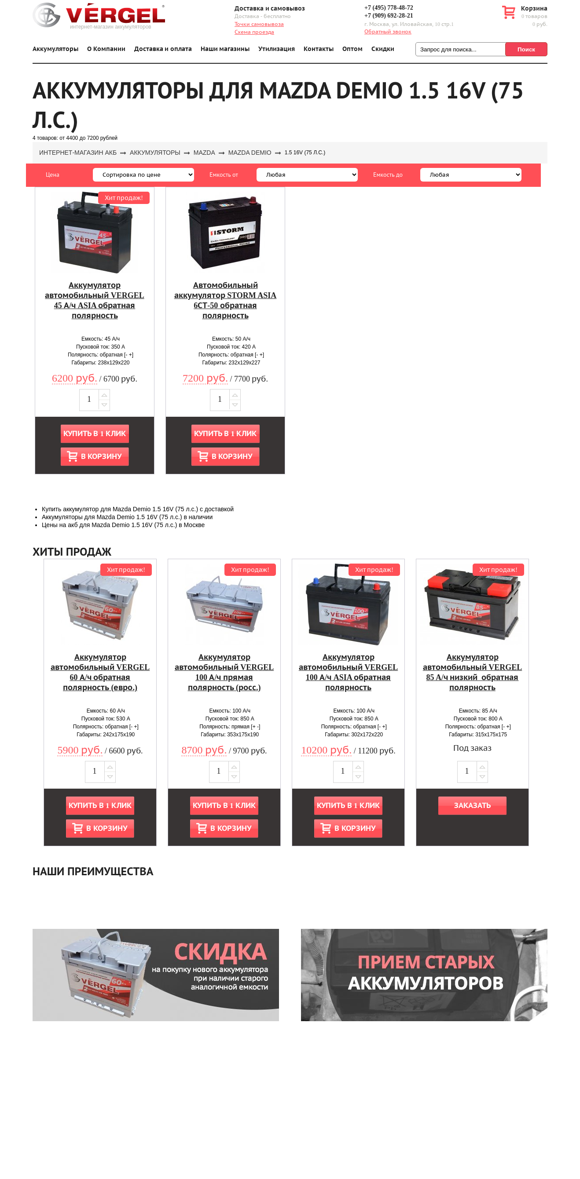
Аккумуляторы (55, 49)
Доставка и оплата (163, 49)
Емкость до (388, 174)
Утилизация (276, 49)
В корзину (101, 456)
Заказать (472, 805)
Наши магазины (225, 49)
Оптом (352, 49)
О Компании (106, 49)
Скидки (382, 49)
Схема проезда (254, 32)
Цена (52, 174)
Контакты (319, 49)
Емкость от (223, 174)
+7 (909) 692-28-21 (388, 15)
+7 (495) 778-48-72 (388, 7)
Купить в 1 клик (94, 433)
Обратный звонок (387, 32)
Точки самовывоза (259, 24)
